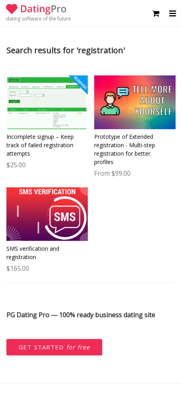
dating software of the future (38, 18)
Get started (54, 347)
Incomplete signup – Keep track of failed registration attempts (40, 145)
